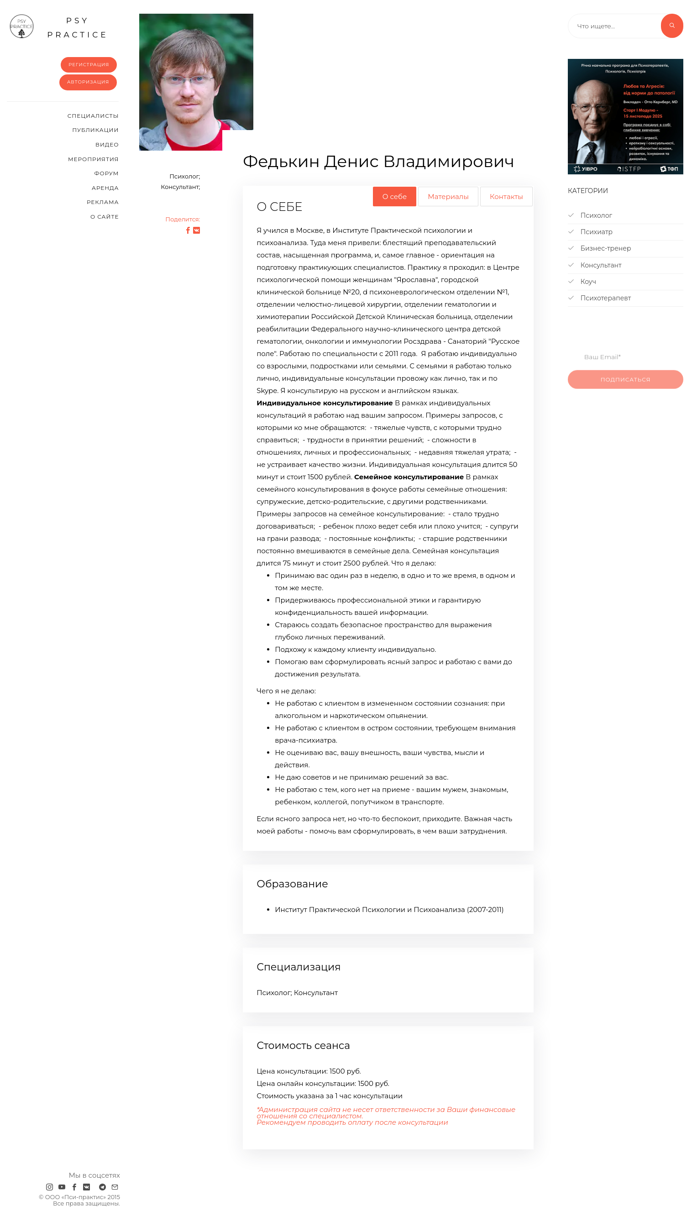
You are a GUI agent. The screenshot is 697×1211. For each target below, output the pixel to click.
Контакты (506, 196)
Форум (106, 173)
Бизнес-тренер (599, 248)
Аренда (105, 187)
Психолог (590, 215)
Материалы (448, 196)
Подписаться (626, 389)
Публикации (95, 129)
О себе (395, 196)
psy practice (58, 26)
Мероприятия (93, 159)
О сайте (104, 216)
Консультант (595, 265)
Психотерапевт (599, 298)
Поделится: (182, 219)
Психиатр (590, 232)
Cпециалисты (93, 115)
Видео (107, 144)
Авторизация (88, 82)
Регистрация (88, 65)
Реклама (103, 202)
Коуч (582, 282)
